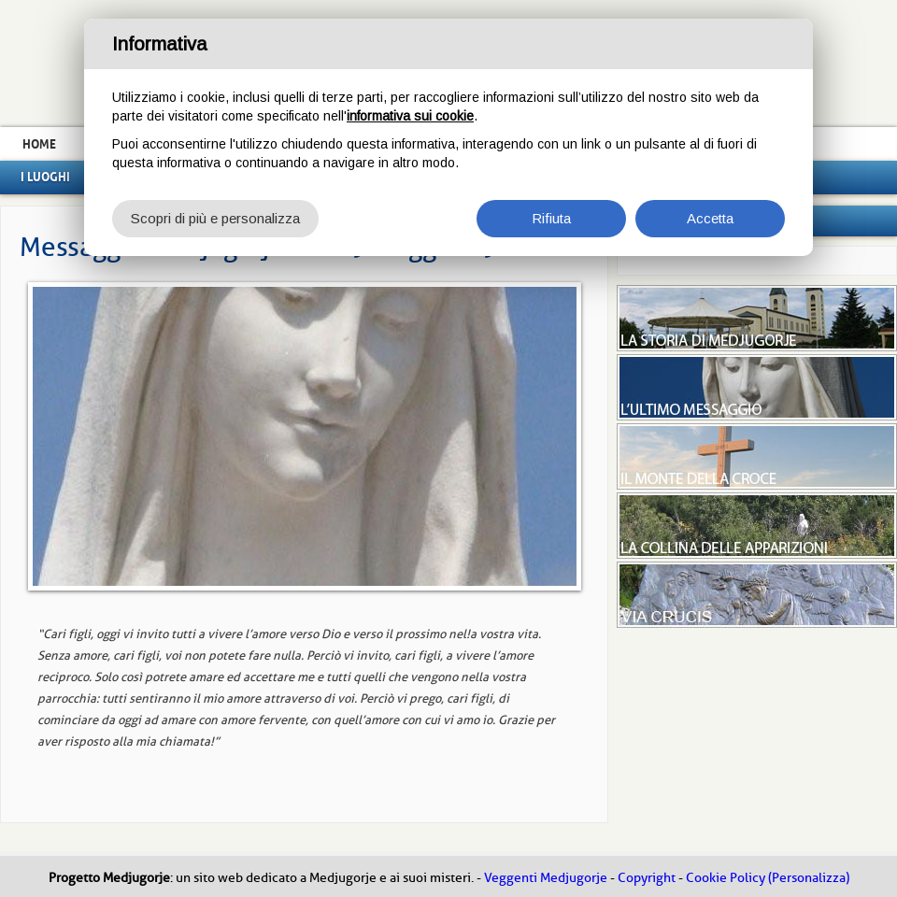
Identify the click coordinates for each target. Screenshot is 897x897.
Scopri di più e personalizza (215, 218)
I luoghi (45, 176)
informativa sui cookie (410, 115)
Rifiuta (551, 218)
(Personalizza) (808, 878)
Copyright (647, 878)
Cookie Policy (725, 878)
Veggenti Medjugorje (545, 878)
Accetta (710, 218)
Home (39, 143)
